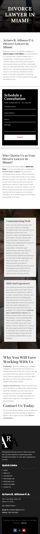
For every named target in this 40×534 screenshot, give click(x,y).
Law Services (8, 476)
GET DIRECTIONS (8, 506)
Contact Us (7, 487)
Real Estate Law (9, 478)
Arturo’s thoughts (9, 484)
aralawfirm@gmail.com (17, 510)
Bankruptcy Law (9, 481)
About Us (7, 473)
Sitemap (23, 523)
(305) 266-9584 (10, 512)
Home (5, 470)
